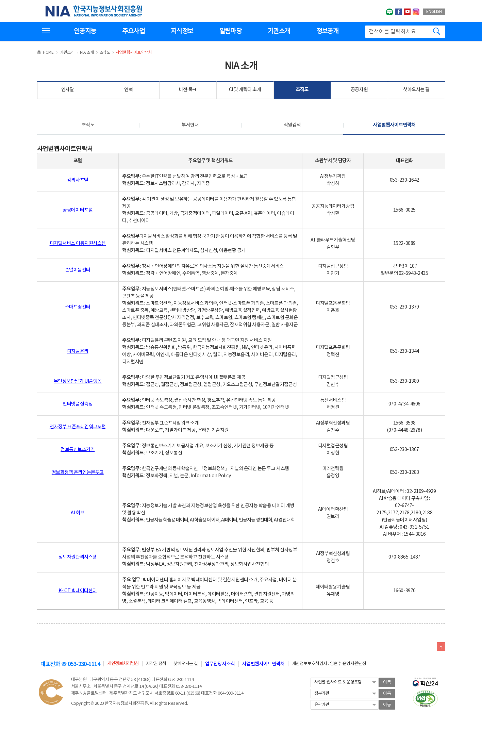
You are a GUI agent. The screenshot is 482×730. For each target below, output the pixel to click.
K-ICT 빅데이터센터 (78, 591)
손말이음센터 (77, 270)
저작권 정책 (156, 664)
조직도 (302, 90)
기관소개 (279, 31)
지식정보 (182, 31)
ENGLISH (434, 12)
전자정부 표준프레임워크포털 (78, 427)
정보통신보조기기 (78, 449)
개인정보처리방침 (122, 664)
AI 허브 (77, 513)
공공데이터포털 (78, 210)
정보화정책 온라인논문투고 (78, 472)
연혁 (128, 90)
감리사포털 (77, 180)
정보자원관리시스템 (78, 557)
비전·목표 (188, 90)
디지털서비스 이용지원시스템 (78, 243)
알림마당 (230, 31)
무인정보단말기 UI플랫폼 (78, 381)
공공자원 (359, 90)
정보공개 (327, 31)
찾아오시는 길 (416, 90)
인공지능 (85, 31)
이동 (387, 682)
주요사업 (133, 31)
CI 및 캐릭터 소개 (245, 90)
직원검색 (292, 125)
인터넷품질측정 (78, 404)
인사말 (67, 90)
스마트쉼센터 (77, 307)
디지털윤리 (77, 351)
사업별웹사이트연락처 (394, 125)
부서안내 (190, 125)
